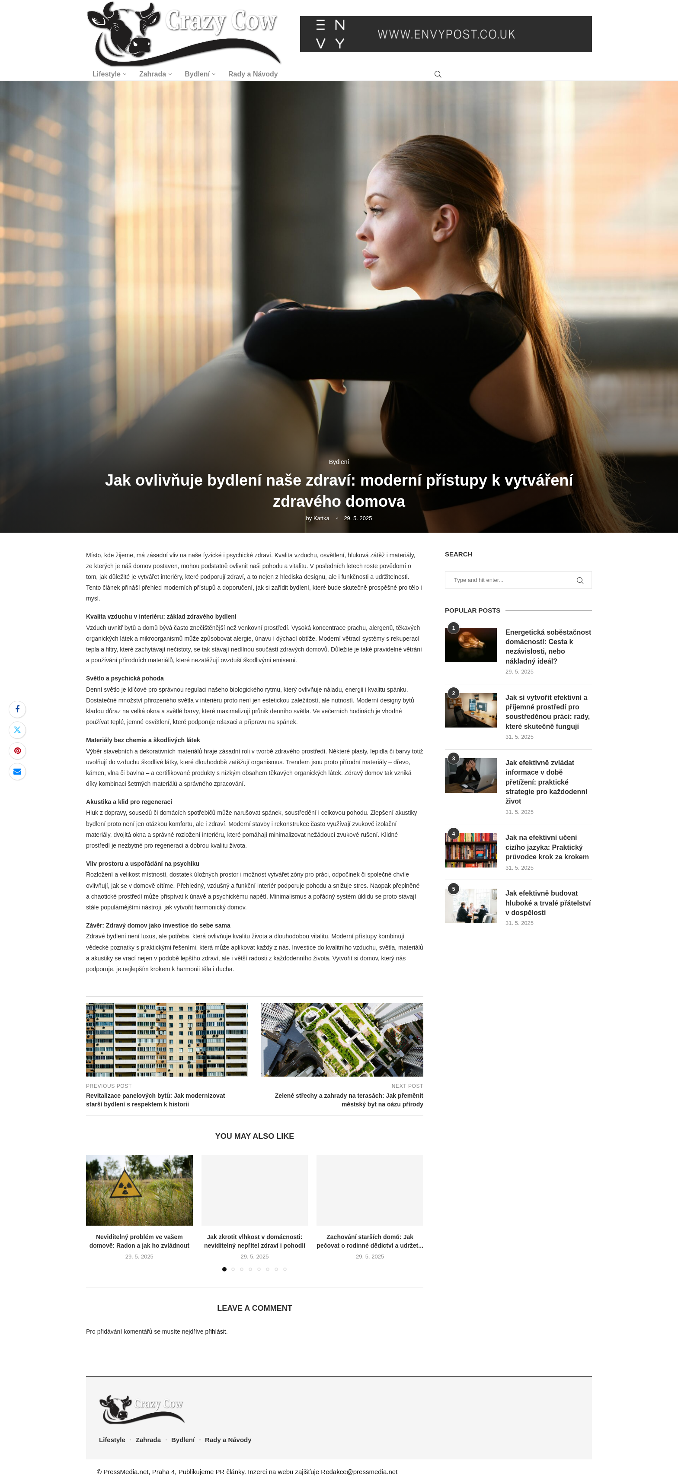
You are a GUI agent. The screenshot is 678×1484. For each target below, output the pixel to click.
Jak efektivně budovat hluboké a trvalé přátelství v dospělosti (548, 903)
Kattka (321, 518)
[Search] (438, 74)
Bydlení (197, 74)
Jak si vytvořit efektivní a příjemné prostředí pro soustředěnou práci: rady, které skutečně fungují (547, 712)
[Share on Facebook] (17, 709)
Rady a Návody (253, 74)
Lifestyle (107, 74)
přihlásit (215, 1331)
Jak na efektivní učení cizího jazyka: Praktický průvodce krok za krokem (547, 847)
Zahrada (152, 74)
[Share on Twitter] (17, 730)
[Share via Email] (17, 771)
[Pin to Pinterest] (17, 750)
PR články (230, 1471)
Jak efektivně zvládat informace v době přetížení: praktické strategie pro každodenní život (546, 782)
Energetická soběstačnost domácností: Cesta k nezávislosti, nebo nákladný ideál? (548, 647)
